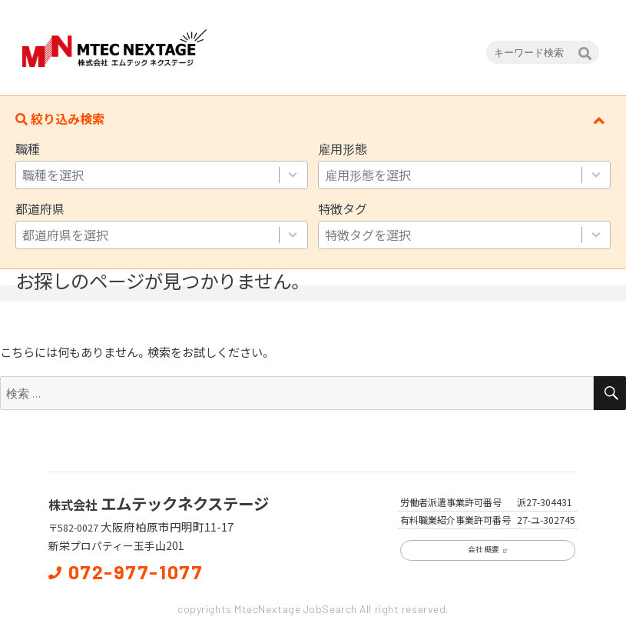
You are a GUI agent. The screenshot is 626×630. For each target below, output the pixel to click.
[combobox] (147, 175)
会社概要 (488, 549)
